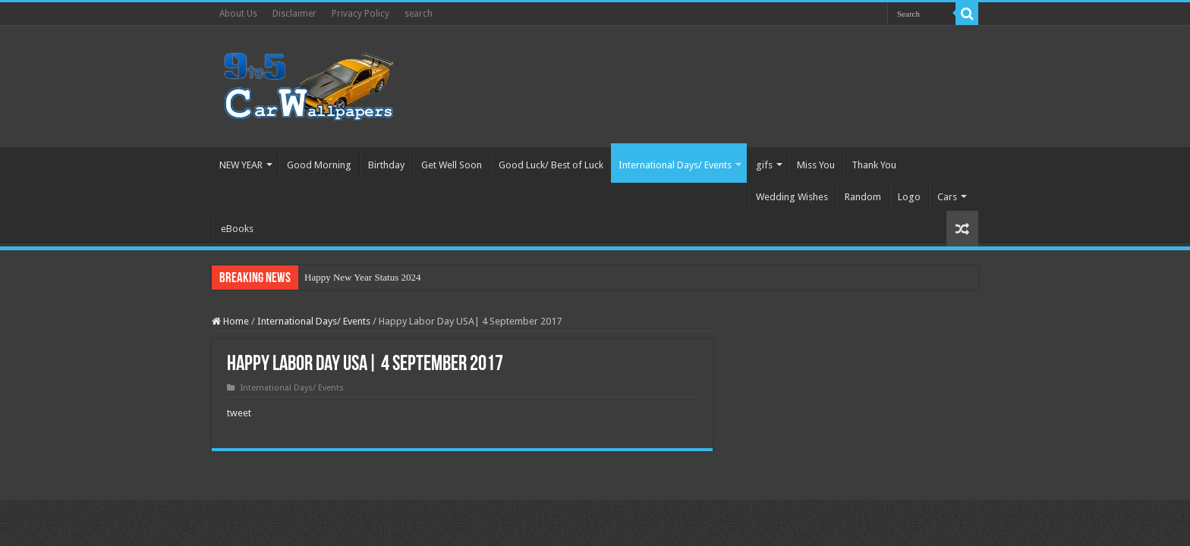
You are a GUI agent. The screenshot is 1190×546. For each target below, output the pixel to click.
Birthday (386, 165)
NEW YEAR (241, 165)
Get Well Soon (451, 165)
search (419, 13)
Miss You (816, 165)
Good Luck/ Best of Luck (551, 165)
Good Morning (319, 165)
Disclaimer (294, 13)
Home (230, 321)
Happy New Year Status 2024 (362, 277)
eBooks (237, 228)
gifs (764, 165)
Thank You (874, 165)
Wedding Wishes (792, 196)
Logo (909, 196)
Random (863, 196)
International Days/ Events (675, 165)
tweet (239, 413)
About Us (238, 13)
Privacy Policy (360, 13)
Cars (947, 196)
